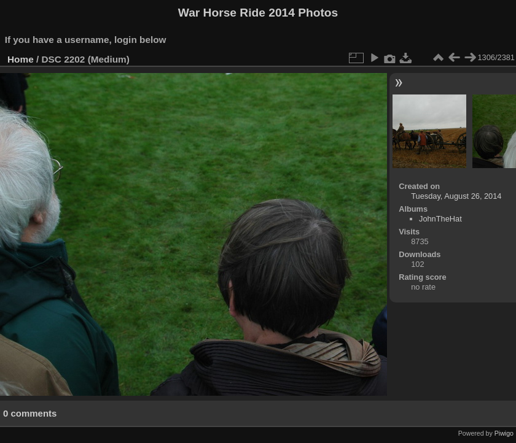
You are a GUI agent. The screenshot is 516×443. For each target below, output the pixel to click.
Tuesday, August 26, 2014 (456, 196)
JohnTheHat (440, 218)
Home (20, 59)
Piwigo (504, 433)
